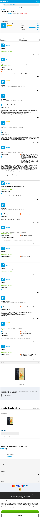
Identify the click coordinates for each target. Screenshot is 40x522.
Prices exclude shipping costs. (31, 493)
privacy (35, 507)
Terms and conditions (26, 496)
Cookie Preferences (19, 496)
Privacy (11, 496)
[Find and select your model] (21, 5)
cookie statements (6, 508)
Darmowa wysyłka (8, 436)
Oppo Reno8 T (3, 9)
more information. (31, 494)
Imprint (14, 496)
